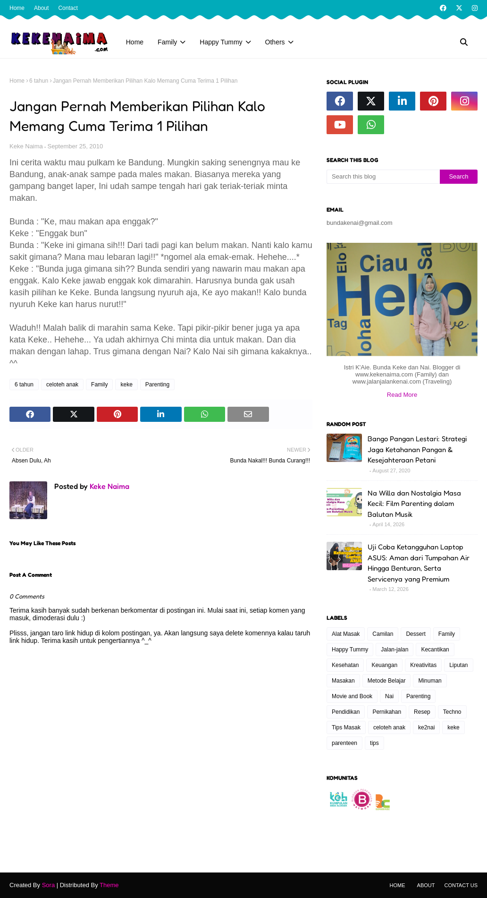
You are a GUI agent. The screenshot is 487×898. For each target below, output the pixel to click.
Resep (422, 712)
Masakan (343, 680)
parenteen (344, 743)
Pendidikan (346, 712)
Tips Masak (346, 727)
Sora (48, 885)
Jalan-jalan (394, 649)
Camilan (382, 634)
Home (17, 8)
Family (99, 384)
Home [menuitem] (134, 42)
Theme (109, 885)
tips (374, 743)
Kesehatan (345, 665)
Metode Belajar (387, 680)
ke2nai (426, 727)
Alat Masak (346, 634)
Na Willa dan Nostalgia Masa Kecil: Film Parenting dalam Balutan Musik (414, 503)
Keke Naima (26, 146)
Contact (67, 8)
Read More (402, 394)
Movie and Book (352, 696)
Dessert (415, 634)
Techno (452, 712)
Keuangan (384, 665)
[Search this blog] (383, 177)
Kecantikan (435, 649)
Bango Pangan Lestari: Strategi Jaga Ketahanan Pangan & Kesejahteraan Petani (417, 449)
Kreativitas (423, 665)
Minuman (429, 680)
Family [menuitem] (167, 42)
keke (126, 384)
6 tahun (38, 80)
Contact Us (461, 885)
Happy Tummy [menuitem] (221, 42)
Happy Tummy (350, 649)
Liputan (458, 665)
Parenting (157, 384)
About (41, 8)
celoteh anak (62, 384)
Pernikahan (386, 712)
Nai (389, 696)
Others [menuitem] (275, 42)
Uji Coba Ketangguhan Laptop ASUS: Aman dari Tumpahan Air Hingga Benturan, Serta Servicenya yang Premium (419, 562)
